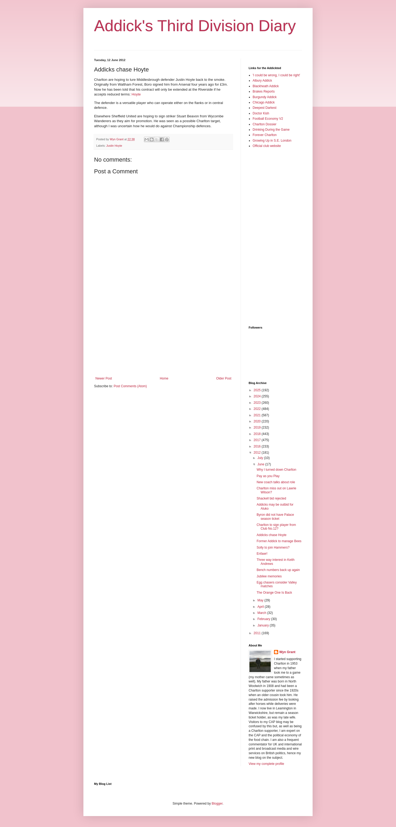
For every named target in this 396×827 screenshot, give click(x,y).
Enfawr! (262, 554)
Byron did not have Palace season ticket (275, 516)
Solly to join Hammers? (273, 547)
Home (164, 378)
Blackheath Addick (266, 86)
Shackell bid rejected (271, 498)
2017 (258, 440)
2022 (258, 409)
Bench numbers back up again (278, 570)
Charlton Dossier (264, 124)
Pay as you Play (268, 476)
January (263, 625)
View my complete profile (266, 764)
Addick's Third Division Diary (195, 26)
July (260, 458)
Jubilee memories (269, 576)
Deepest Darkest (264, 108)
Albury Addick (262, 80)
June (261, 464)
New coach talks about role (276, 482)
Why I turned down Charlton (276, 470)
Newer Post (103, 378)
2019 (258, 427)
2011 (258, 633)
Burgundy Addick (265, 97)
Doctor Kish (261, 113)
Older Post (223, 378)
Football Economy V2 (268, 119)
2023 (258, 403)
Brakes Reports (264, 91)
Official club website (267, 146)
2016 (258, 446)
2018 (258, 434)
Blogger (217, 803)
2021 (258, 415)
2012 (258, 452)
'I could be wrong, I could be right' (276, 75)
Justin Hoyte (114, 145)
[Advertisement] (163, 332)
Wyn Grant (287, 652)
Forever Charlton (265, 135)
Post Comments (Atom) (130, 386)
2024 (258, 396)
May (260, 600)
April (261, 607)
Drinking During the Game (271, 129)
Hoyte (136, 94)
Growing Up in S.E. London (272, 140)
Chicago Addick (264, 102)
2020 (258, 421)
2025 (258, 390)
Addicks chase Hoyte (271, 535)
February (264, 619)
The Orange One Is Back (274, 592)
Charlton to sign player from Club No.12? (276, 526)
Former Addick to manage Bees (279, 541)
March (262, 613)
